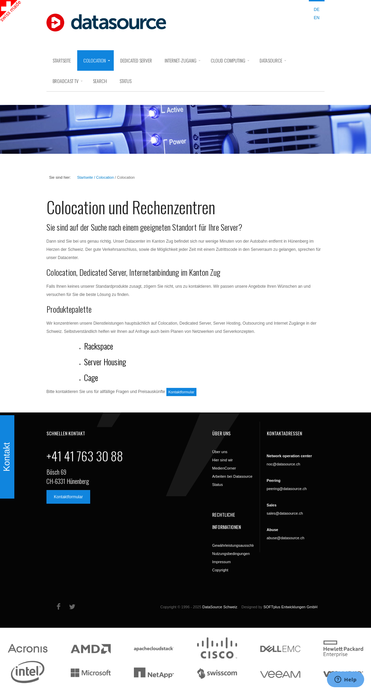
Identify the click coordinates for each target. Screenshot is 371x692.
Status (126, 80)
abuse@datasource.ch (285, 538)
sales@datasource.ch (285, 513)
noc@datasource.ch (283, 464)
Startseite (62, 60)
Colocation (94, 60)
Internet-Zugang (180, 60)
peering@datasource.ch (287, 489)
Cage (91, 377)
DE (317, 9)
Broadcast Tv (66, 80)
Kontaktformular (181, 392)
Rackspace (98, 346)
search (100, 80)
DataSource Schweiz (219, 607)
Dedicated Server (136, 60)
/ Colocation (103, 177)
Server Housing (105, 361)
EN (317, 17)
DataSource (271, 60)
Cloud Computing (228, 60)
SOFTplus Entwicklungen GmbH (290, 607)
